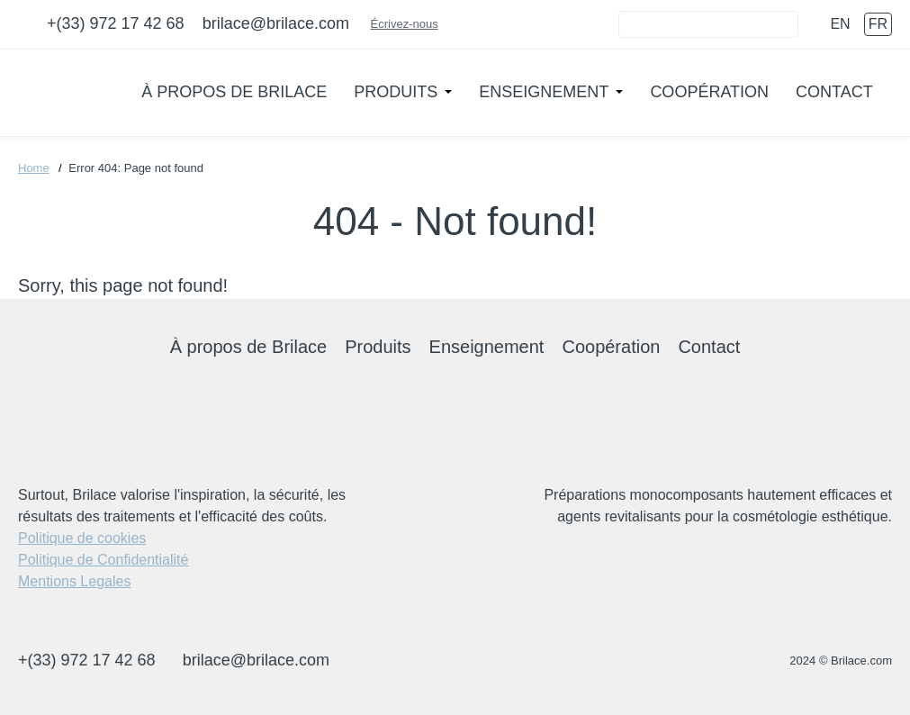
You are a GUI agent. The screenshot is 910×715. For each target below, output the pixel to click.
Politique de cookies (82, 538)
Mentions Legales (74, 581)
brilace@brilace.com (276, 23)
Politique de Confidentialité (103, 559)
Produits (395, 92)
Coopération (709, 92)
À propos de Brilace (234, 92)
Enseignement (543, 92)
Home (34, 168)
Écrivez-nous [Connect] (412, 24)
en (840, 24)
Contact (834, 92)
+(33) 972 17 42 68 (116, 23)
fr (878, 24)
